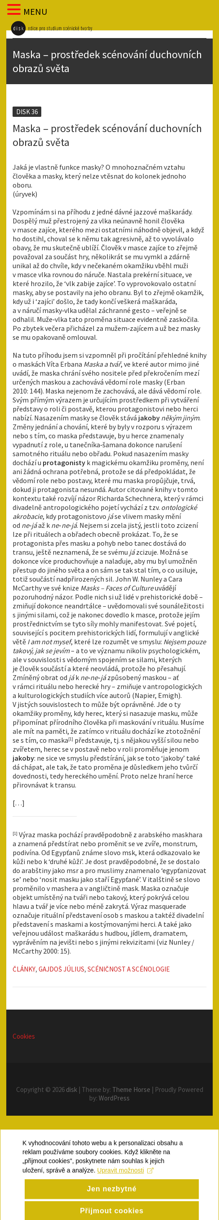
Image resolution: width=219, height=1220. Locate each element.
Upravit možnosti (125, 1197)
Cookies (24, 1036)
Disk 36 (27, 111)
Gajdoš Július (61, 969)
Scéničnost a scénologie (129, 969)
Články (24, 969)
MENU (35, 11)
